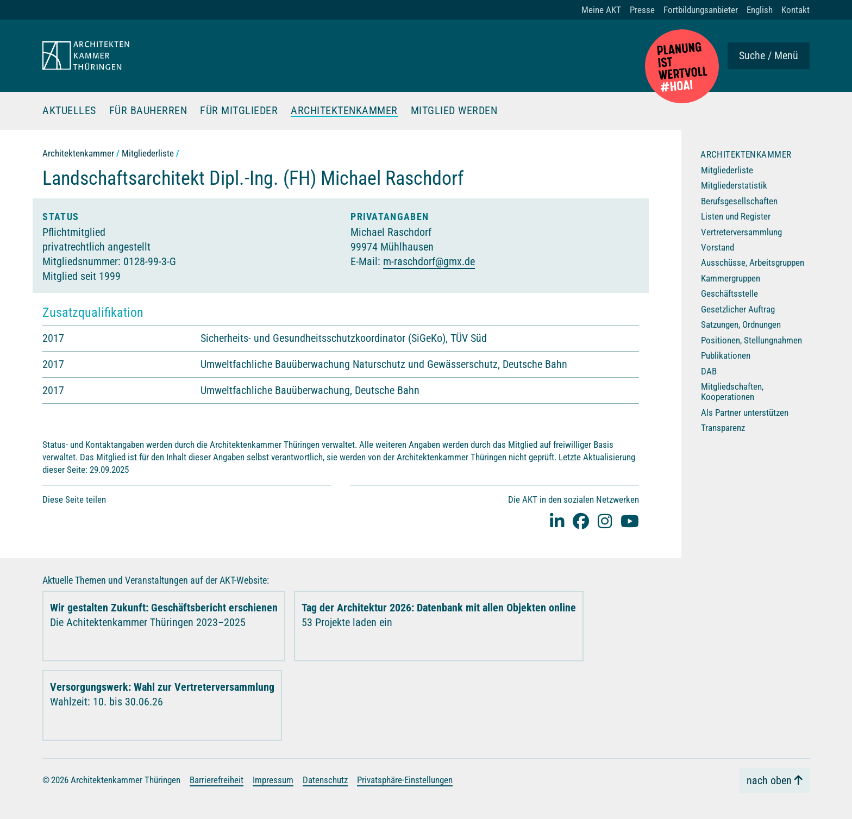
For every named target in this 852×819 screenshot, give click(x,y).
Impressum (273, 779)
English (760, 9)
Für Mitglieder (239, 111)
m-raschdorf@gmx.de (429, 261)
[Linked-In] (557, 520)
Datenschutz (325, 779)
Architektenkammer (344, 111)
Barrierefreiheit (216, 779)
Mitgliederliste (148, 153)
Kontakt (795, 9)
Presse (642, 9)
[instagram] (605, 520)
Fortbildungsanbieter (700, 9)
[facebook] (581, 520)
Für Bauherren (148, 111)
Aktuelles (69, 111)
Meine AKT (601, 9)
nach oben (769, 780)
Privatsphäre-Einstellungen (405, 779)
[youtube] (630, 520)
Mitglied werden (454, 111)
